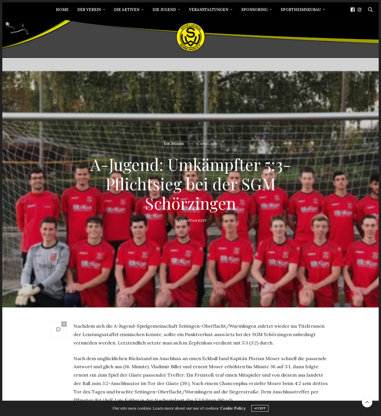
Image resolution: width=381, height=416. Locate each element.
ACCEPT (260, 410)
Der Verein (89, 9)
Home (62, 9)
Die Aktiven (126, 9)
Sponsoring (254, 9)
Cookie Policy (233, 410)
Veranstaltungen (208, 9)
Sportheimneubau (301, 9)
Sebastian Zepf (193, 221)
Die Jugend (164, 9)
